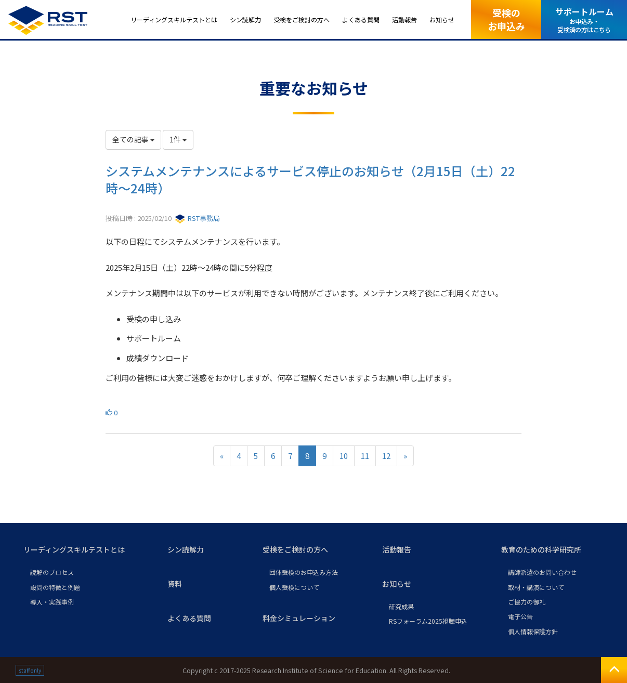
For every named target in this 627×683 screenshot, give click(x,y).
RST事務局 (197, 218)
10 (343, 455)
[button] (87, 549)
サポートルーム (584, 19)
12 (386, 455)
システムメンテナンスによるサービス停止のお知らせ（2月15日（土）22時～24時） (310, 180)
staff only (30, 670)
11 (365, 455)
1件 (178, 139)
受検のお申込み (506, 19)
